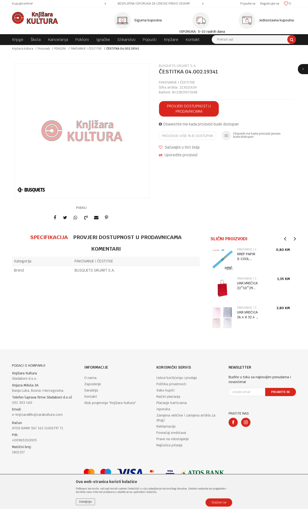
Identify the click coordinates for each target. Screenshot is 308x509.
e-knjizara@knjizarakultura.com (37, 414)
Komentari (106, 248)
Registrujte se (269, 3)
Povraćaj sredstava (171, 433)
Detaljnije (85, 502)
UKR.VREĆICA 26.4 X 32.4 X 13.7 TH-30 (247, 315)
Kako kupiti (165, 390)
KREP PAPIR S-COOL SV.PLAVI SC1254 (246, 256)
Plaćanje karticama (171, 403)
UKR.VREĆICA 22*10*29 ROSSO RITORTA (247, 285)
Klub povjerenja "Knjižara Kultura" (110, 403)
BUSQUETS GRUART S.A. (95, 270)
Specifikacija (49, 237)
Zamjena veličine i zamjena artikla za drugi (185, 417)
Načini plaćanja (168, 396)
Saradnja (91, 390)
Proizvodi (44, 49)
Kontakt (90, 396)
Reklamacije (166, 426)
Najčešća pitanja (169, 445)
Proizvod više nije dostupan (187, 136)
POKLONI (60, 49)
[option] (154, 3)
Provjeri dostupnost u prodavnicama (189, 109)
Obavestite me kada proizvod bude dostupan (199, 124)
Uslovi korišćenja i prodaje (176, 378)
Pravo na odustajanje (172, 439)
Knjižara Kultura (22, 49)
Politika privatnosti (171, 384)
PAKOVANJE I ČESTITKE (86, 49)
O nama (90, 378)
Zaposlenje (92, 384)
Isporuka (163, 409)
